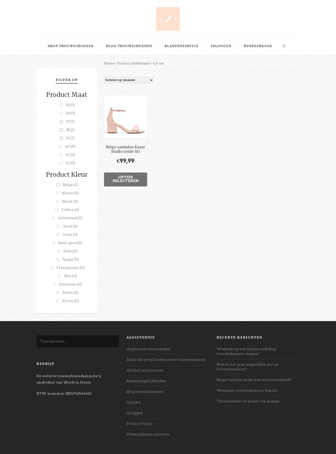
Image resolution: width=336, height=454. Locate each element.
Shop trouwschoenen (71, 46)
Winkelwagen (258, 46)
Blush (70, 201)
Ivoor (70, 234)
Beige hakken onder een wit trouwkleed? (254, 380)
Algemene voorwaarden (149, 349)
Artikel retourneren (145, 370)
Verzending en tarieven (148, 434)
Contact (134, 402)
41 (70, 155)
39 (70, 138)
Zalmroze (70, 284)
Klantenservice (181, 46)
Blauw (70, 193)
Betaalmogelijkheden (146, 381)
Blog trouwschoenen (129, 46)
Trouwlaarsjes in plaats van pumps (248, 401)
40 (70, 146)
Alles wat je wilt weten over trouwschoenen (166, 360)
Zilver (70, 301)
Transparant (70, 268)
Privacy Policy (140, 424)
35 (70, 105)
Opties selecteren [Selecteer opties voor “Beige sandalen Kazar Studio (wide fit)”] (126, 179)
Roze (70, 251)
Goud (70, 226)
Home (109, 63)
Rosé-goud (70, 243)
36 (70, 113)
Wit (70, 276)
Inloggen (221, 46)
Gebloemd (70, 218)
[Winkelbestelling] (129, 80)
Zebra (70, 293)
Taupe (70, 259)
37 (70, 121)
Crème (70, 210)
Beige (70, 185)
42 (70, 163)
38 (70, 130)
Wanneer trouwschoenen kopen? (247, 390)
